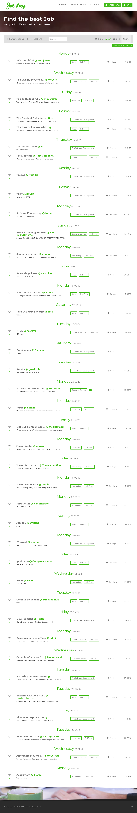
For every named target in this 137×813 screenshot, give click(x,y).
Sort (126, 39)
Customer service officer (31, 638)
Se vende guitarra (27, 273)
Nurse (20, 407)
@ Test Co (32, 175)
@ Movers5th (52, 755)
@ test (49, 311)
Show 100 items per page (123, 45)
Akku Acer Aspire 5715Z (30, 717)
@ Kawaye (29, 331)
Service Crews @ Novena (31, 232)
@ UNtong (33, 523)
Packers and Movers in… (31, 388)
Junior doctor (24, 446)
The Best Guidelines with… (32, 127)
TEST (19, 194)
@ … (50, 118)
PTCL (19, 331)
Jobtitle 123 (23, 503)
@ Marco (36, 775)
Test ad (21, 175)
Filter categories (15, 39)
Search (73, 5)
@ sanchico (45, 273)
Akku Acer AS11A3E (28, 736)
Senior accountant (27, 254)
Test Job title (24, 155)
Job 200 (21, 523)
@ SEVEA (28, 194)
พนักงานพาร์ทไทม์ (25, 60)
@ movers (51, 79)
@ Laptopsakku (49, 736)
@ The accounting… (51, 465)
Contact (94, 5)
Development (25, 619)
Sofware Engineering (29, 213)
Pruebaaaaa (24, 350)
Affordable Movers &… (30, 755)
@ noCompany (40, 503)
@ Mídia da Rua (49, 599)
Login (127, 5)
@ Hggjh (39, 619)
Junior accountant (27, 484)
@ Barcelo (38, 350)
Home (62, 5)
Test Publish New (27, 146)
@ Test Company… (44, 155)
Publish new (112, 5)
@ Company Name (40, 561)
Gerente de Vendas (28, 599)
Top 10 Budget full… (28, 99)
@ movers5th (49, 99)
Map (83, 5)
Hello (19, 580)
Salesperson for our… (29, 292)
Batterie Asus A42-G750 (31, 695)
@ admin (44, 254)
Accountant (23, 775)
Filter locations (34, 39)
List (108, 39)
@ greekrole (33, 369)
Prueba (21, 369)
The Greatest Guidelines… (32, 118)
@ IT (40, 146)
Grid (116, 39)
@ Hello (28, 580)
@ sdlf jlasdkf (43, 60)
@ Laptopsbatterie (32, 697)
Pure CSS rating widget (30, 311)
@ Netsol (47, 213)
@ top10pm (53, 388)
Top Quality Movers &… (30, 79)
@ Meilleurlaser (55, 427)
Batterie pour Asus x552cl (32, 676)
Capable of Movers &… (30, 657)
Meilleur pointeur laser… (31, 427)
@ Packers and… (54, 657)
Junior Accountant (27, 465)
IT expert (22, 542)
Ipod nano (22, 561)
